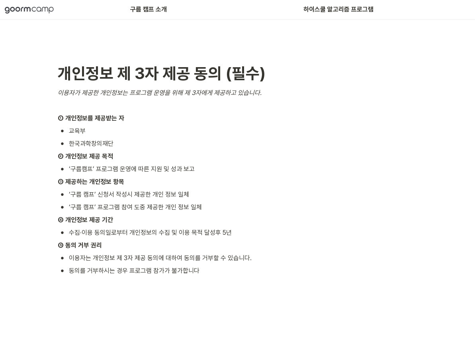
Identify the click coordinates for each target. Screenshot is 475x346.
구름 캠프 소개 (148, 9)
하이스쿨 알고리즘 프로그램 (337, 9)
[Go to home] (29, 10)
